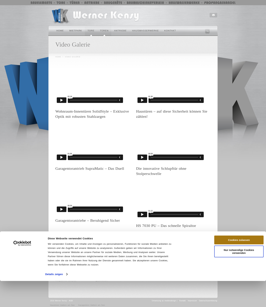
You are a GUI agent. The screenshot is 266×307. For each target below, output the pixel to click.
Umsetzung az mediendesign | (164, 301)
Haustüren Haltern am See (62, 305)
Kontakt (182, 301)
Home (58, 57)
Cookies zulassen (239, 216)
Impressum (192, 301)
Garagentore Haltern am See (91, 305)
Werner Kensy (61, 301)
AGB (71, 301)
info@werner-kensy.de (65, 281)
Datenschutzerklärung (208, 301)
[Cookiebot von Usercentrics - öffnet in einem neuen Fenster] (22, 219)
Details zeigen (54, 250)
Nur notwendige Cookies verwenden (239, 228)
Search (207, 31)
